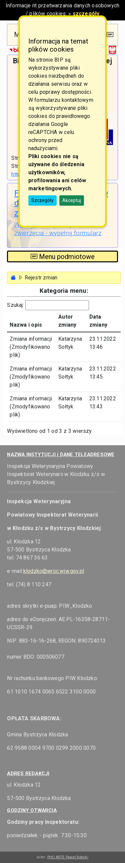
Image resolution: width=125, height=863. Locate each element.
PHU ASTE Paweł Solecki (67, 857)
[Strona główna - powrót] (13, 277)
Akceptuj (71, 200)
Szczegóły (42, 200)
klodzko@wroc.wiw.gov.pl (53, 571)
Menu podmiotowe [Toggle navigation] (63, 257)
